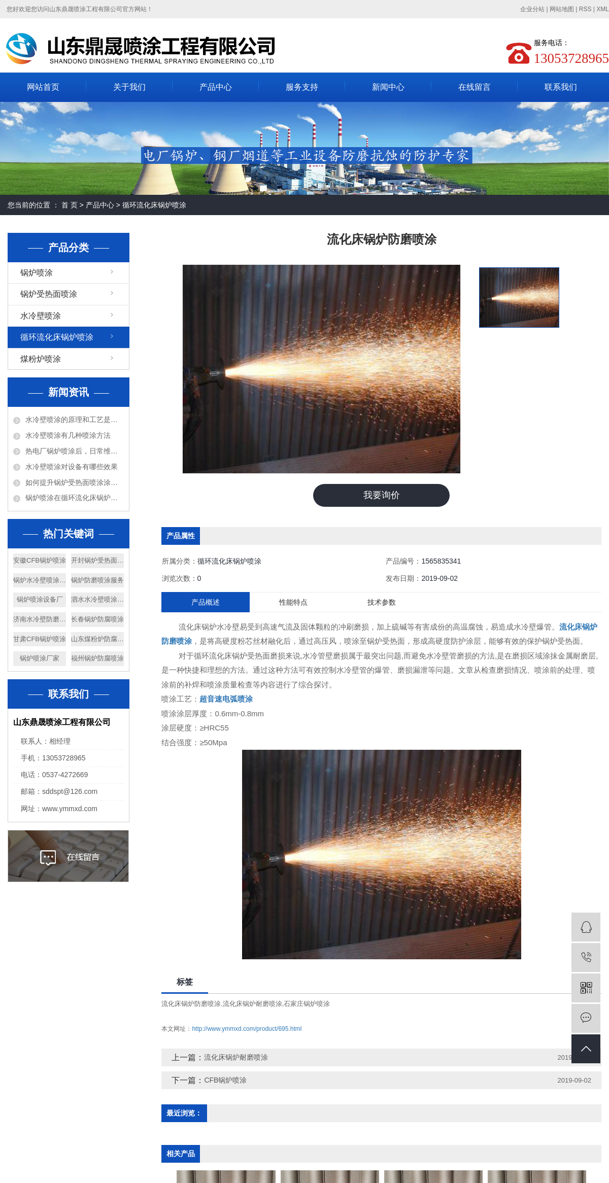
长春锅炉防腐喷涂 (97, 619)
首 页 (69, 205)
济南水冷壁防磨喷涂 (39, 619)
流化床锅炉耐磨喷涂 (252, 1003)
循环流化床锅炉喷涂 (154, 205)
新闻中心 (388, 87)
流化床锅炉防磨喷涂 (191, 1003)
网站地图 (562, 9)
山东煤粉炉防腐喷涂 (97, 639)
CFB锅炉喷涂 (225, 1080)
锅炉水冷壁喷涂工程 (39, 580)
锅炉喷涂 (36, 272)
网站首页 (43, 87)
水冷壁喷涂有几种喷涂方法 (68, 435)
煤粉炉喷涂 (40, 359)
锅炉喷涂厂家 (39, 658)
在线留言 (474, 87)
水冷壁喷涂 (40, 315)
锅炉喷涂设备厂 (40, 599)
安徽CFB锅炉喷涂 (39, 560)
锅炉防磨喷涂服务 (97, 580)
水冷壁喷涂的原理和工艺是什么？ (74, 419)
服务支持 (302, 87)
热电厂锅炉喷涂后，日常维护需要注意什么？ (74, 451)
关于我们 (129, 87)
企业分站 (532, 9)
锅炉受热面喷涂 (48, 294)
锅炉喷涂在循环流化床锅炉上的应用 (74, 498)
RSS (585, 9)
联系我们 (561, 87)
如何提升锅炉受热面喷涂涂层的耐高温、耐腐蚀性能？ (74, 482)
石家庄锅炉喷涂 (307, 1003)
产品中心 (215, 87)
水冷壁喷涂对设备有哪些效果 (71, 467)
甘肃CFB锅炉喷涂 (39, 639)
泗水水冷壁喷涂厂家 (97, 599)
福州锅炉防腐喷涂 (97, 658)
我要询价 (381, 495)
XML (602, 9)
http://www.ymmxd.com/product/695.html (246, 1028)
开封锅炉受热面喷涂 (97, 560)
